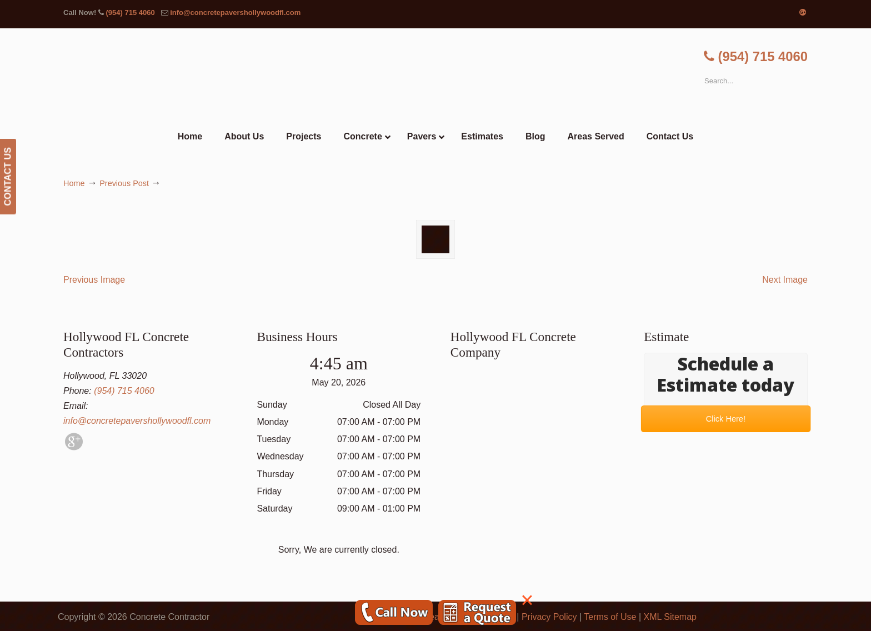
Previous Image (94, 279)
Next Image (785, 279)
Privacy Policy (549, 617)
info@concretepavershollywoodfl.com (235, 12)
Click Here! (725, 418)
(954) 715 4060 (130, 12)
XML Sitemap (670, 617)
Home (73, 183)
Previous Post (124, 183)
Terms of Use (610, 617)
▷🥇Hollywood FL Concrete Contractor (435, 76)
